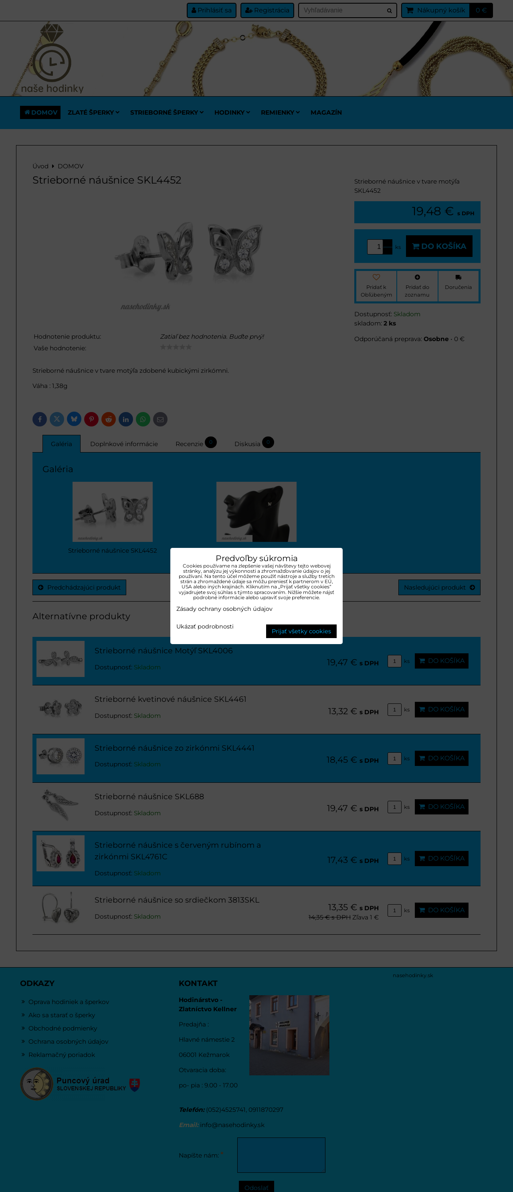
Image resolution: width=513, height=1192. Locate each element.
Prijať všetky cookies (301, 631)
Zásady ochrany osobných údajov (224, 608)
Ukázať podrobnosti (205, 627)
